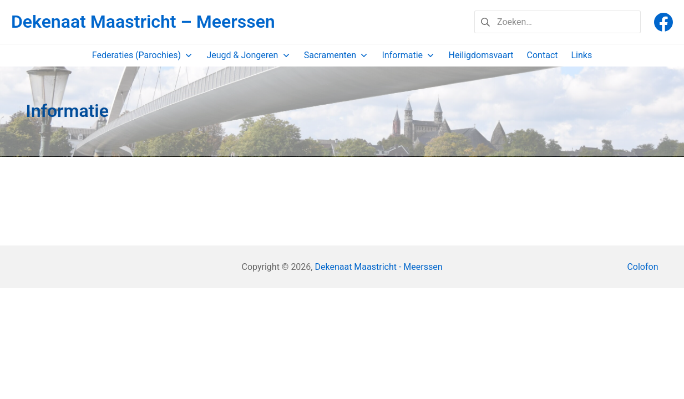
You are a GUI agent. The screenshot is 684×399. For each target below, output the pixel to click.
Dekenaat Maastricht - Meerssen (378, 267)
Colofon (642, 267)
